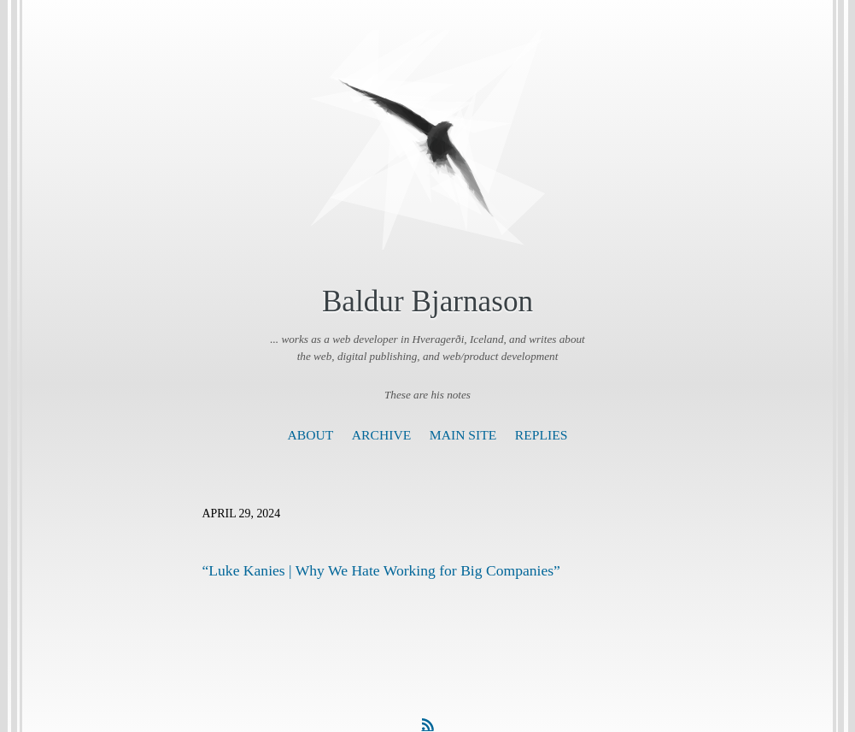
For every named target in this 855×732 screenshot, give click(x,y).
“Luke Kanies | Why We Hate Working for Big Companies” (381, 570)
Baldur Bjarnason (427, 301)
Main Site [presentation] (463, 435)
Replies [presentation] (541, 435)
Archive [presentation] (381, 435)
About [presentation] (311, 435)
